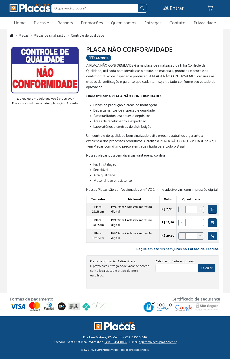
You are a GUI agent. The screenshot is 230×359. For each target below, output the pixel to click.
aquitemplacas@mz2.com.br (158, 342)
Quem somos (123, 23)
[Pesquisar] (142, 8)
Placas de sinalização (50, 35)
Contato (177, 23)
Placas (40, 23)
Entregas (152, 23)
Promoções (92, 23)
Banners (65, 23)
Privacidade (205, 23)
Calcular (206, 268)
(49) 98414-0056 (116, 342)
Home (20, 23)
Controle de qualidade (87, 35)
